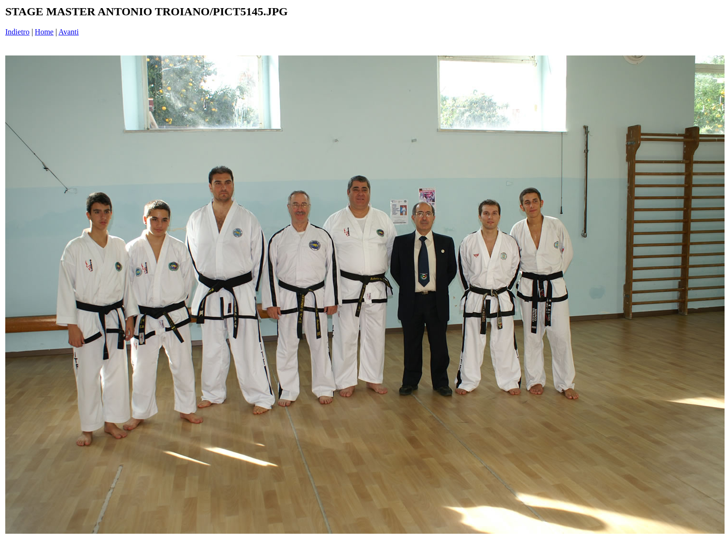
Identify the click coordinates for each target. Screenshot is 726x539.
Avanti (68, 32)
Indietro (17, 32)
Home (44, 32)
